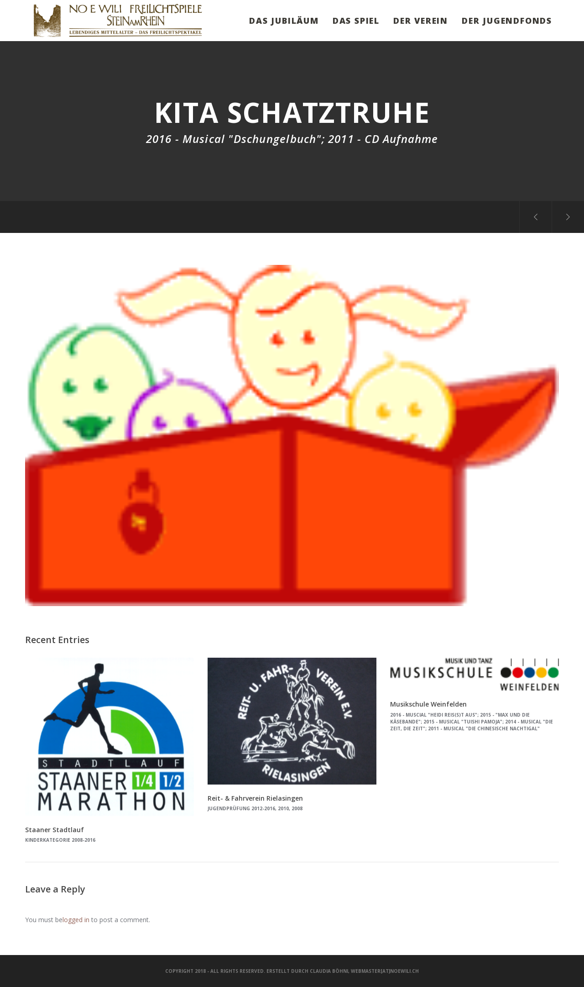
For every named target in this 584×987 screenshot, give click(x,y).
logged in (76, 919)
